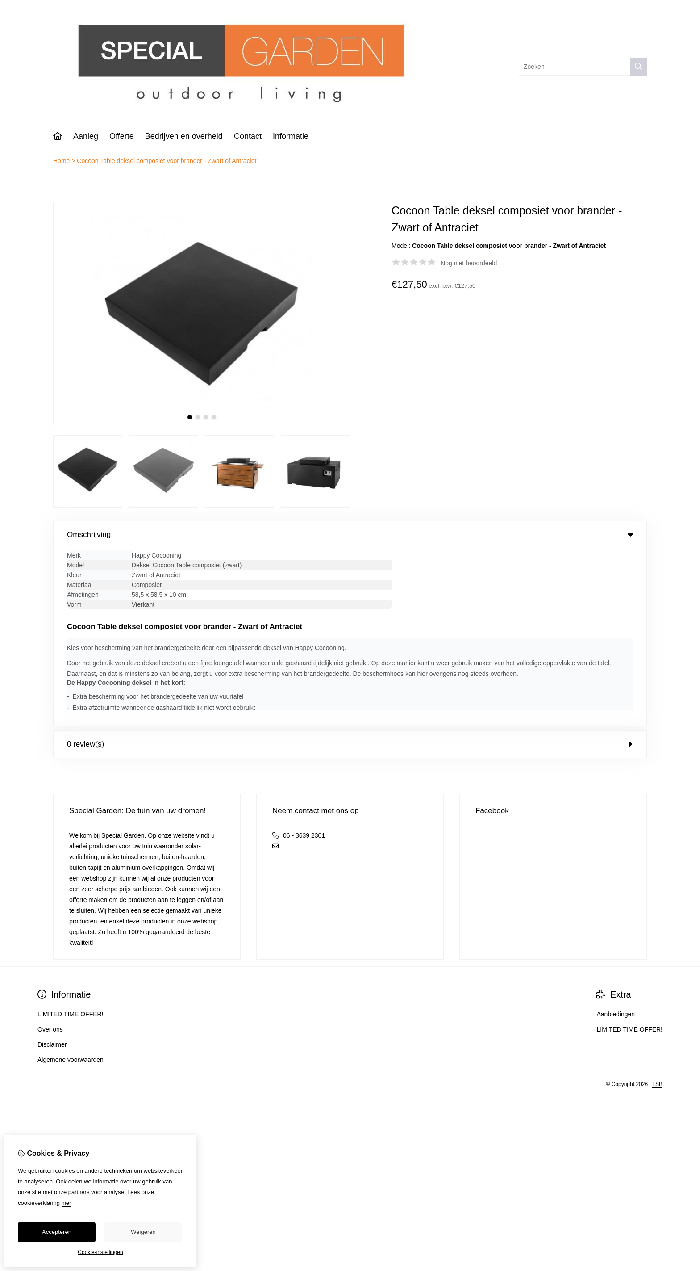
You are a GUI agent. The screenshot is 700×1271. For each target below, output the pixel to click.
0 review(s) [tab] (350, 566)
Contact (248, 136)
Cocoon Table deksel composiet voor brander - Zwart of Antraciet (166, 160)
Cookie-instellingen (100, 1252)
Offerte (121, 136)
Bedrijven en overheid (184, 136)
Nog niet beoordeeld (469, 263)
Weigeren (143, 1232)
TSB (657, 907)
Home (61, 160)
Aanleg (85, 136)
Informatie (290, 136)
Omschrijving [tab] (350, 534)
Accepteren (56, 1232)
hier (66, 1203)
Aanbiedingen (615, 836)
